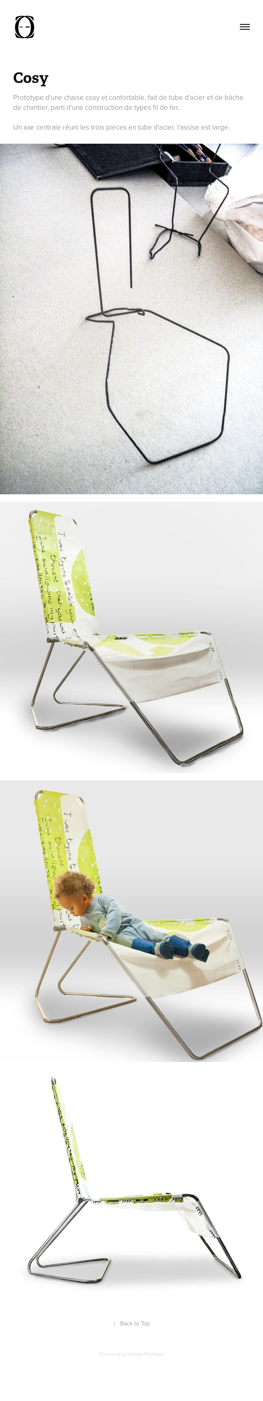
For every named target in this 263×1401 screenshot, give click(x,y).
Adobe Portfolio (146, 1354)
